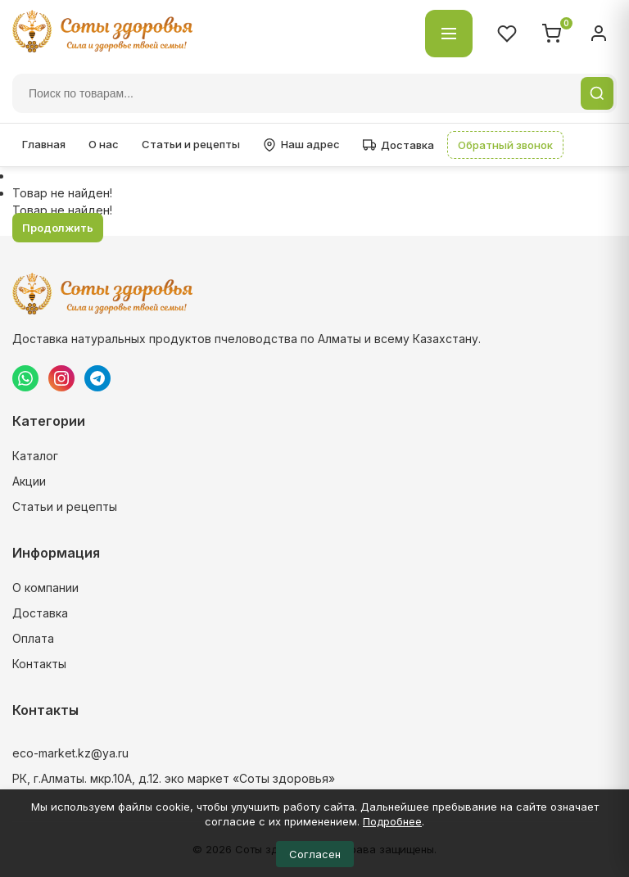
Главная (44, 144)
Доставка (398, 144)
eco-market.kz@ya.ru (70, 753)
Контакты (39, 664)
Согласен (315, 854)
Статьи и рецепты (191, 144)
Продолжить (57, 227)
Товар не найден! (62, 193)
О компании (45, 587)
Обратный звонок (505, 144)
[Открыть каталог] (449, 33)
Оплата (33, 638)
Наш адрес (301, 144)
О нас (103, 144)
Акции (29, 481)
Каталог (35, 456)
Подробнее (392, 821)
